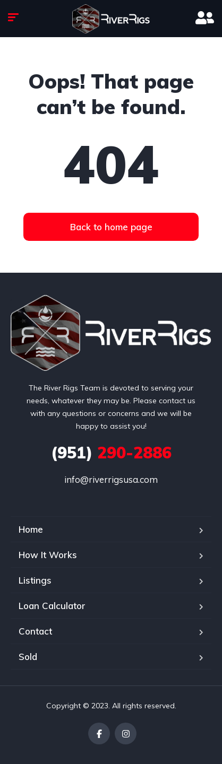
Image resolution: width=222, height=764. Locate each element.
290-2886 (111, 452)
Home (31, 529)
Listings (35, 580)
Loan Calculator (52, 605)
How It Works (48, 554)
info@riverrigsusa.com (111, 479)
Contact (35, 631)
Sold (28, 656)
